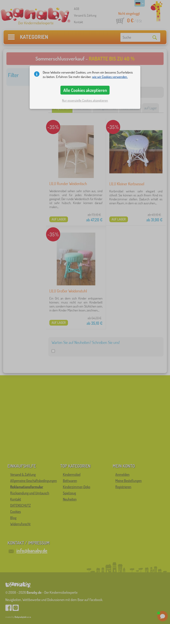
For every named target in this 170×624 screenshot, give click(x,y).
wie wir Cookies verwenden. (110, 77)
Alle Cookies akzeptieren (85, 90)
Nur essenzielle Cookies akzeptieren (85, 100)
